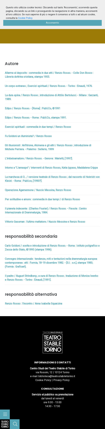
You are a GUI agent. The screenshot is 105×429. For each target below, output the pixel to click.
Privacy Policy (61, 380)
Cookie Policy (43, 380)
